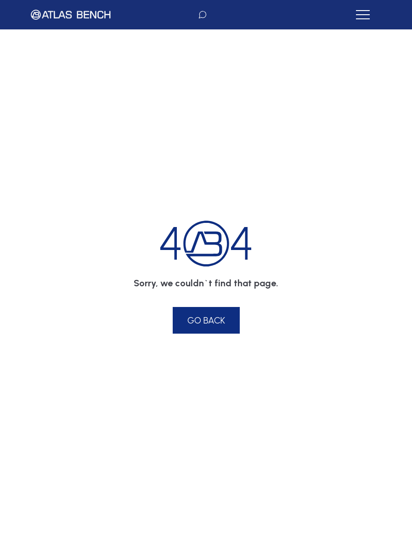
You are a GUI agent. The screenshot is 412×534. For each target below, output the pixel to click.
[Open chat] (202, 14)
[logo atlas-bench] (70, 15)
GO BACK (206, 320)
